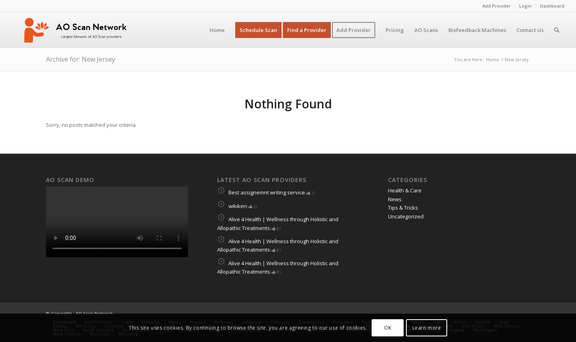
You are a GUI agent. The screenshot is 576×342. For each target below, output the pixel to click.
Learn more (426, 327)
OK (387, 327)
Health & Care (405, 190)
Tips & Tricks (403, 207)
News (395, 199)
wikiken (237, 206)
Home (492, 59)
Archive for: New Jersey (80, 59)
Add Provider (496, 6)
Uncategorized (406, 216)
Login (525, 6)
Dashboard (552, 6)
